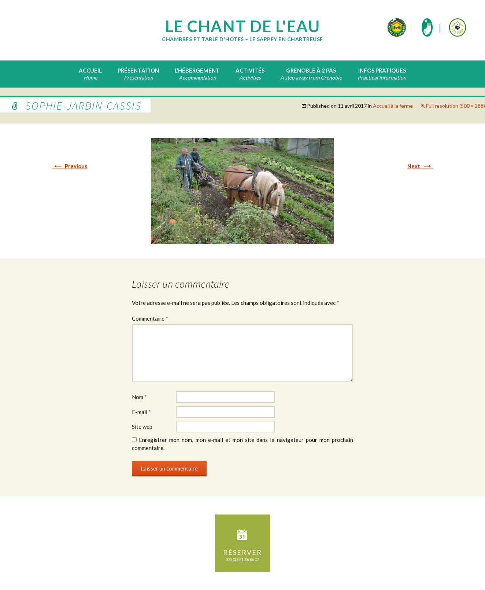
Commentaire (150, 318)
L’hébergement (197, 70)
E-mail (141, 412)
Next (420, 166)
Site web (142, 426)
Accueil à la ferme (393, 106)
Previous (69, 166)
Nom (139, 397)
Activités (250, 70)
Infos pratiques (382, 70)
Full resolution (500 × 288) (455, 106)
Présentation (138, 70)
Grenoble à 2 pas (311, 70)
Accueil (90, 70)
